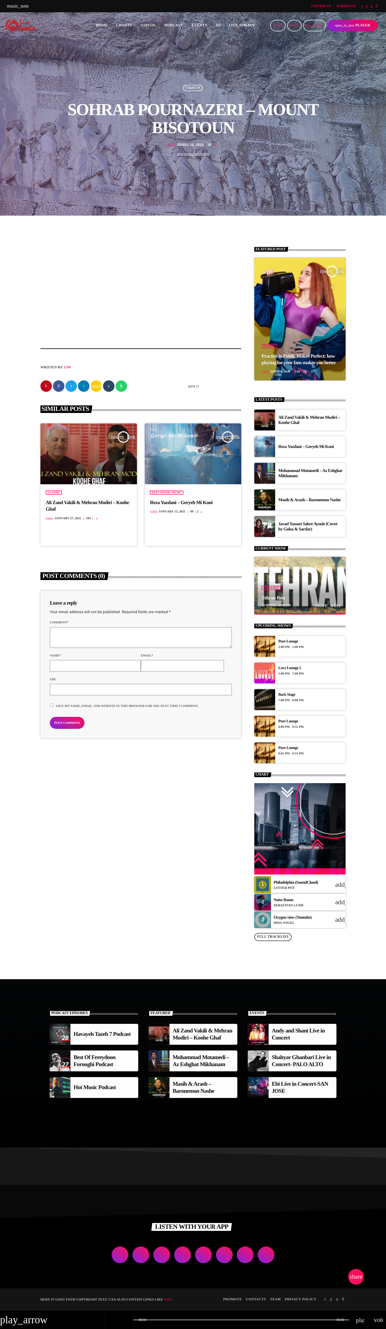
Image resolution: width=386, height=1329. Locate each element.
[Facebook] (377, 6)
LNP (67, 367)
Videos (193, 88)
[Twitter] (362, 6)
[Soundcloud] (367, 6)
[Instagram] (372, 6)
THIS (168, 1299)
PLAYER (352, 25)
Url (53, 679)
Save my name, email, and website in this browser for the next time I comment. (127, 706)
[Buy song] (339, 884)
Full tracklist (273, 937)
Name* (55, 656)
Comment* (59, 622)
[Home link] (22, 25)
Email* (147, 656)
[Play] (314, 25)
